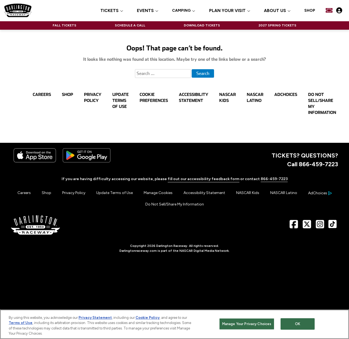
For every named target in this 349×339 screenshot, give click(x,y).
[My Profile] (339, 10)
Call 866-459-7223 (312, 164)
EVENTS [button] (145, 10)
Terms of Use (20, 324)
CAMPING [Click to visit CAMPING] (181, 10)
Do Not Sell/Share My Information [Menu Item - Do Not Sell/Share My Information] (174, 204)
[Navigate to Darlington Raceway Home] (18, 10)
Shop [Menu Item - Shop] (46, 192)
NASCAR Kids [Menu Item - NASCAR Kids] (247, 192)
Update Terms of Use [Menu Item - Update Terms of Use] (114, 192)
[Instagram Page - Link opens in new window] (320, 226)
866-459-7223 (274, 179)
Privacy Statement (95, 319)
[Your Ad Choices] (320, 193)
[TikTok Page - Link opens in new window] (332, 226)
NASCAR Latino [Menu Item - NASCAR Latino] (283, 192)
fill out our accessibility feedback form (203, 179)
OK (297, 325)
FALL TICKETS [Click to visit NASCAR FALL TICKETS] (64, 25)
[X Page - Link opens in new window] (307, 226)
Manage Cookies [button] (158, 192)
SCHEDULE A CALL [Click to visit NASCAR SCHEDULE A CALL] (130, 25)
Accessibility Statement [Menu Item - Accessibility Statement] (204, 192)
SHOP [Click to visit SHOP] (309, 10)
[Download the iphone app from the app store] (35, 161)
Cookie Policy (148, 319)
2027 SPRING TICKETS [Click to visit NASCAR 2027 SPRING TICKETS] (277, 25)
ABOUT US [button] (275, 10)
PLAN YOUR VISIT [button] (227, 10)
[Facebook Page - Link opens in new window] (294, 226)
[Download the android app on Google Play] (86, 161)
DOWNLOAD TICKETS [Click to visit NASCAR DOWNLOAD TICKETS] (202, 25)
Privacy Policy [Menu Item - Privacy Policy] (73, 192)
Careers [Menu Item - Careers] (24, 192)
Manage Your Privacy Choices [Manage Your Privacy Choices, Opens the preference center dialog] (247, 325)
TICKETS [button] (109, 10)
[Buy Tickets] (329, 10)
